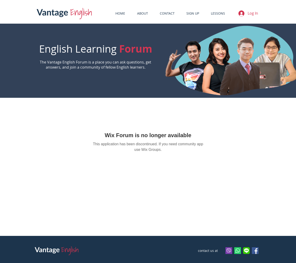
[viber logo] (228, 250)
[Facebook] (255, 250)
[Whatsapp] (237, 250)
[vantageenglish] (246, 250)
